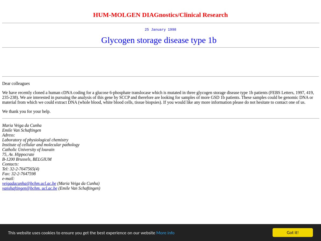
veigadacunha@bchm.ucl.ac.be (29, 184)
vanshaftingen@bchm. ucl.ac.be (29, 189)
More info (165, 233)
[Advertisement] (161, 63)
